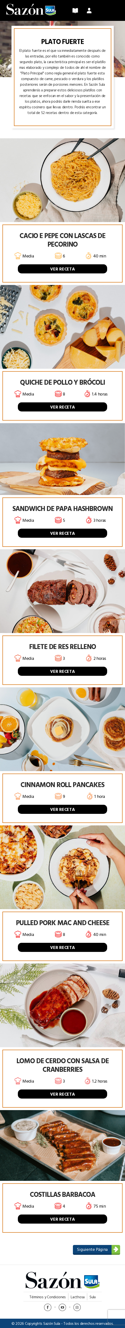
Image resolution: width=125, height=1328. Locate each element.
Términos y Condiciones (47, 1297)
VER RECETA (62, 269)
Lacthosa (78, 1297)
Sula (93, 1297)
